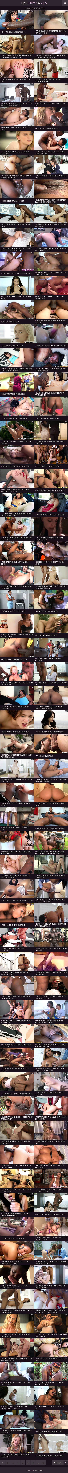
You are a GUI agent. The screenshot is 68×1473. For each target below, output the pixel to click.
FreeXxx (34, 3)
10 (43, 1463)
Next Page (61, 1463)
